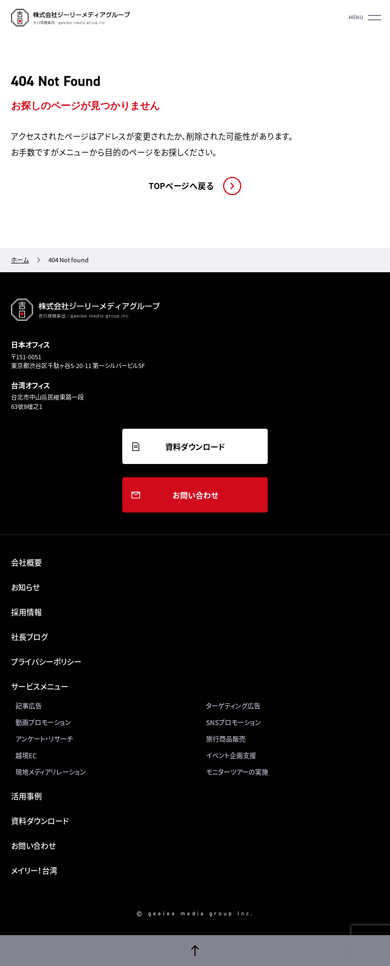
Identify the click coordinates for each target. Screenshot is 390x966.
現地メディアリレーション (50, 772)
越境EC (26, 755)
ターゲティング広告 (233, 706)
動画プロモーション (43, 722)
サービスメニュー (39, 686)
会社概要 (26, 562)
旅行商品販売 (226, 739)
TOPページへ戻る (181, 186)
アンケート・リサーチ (44, 739)
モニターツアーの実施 (237, 772)
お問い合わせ (195, 494)
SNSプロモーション (233, 722)
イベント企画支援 (231, 755)
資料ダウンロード (195, 446)
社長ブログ (29, 636)
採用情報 (26, 611)
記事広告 (28, 706)
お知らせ (25, 586)
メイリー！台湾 (34, 870)
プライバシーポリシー (46, 661)
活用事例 (26, 795)
